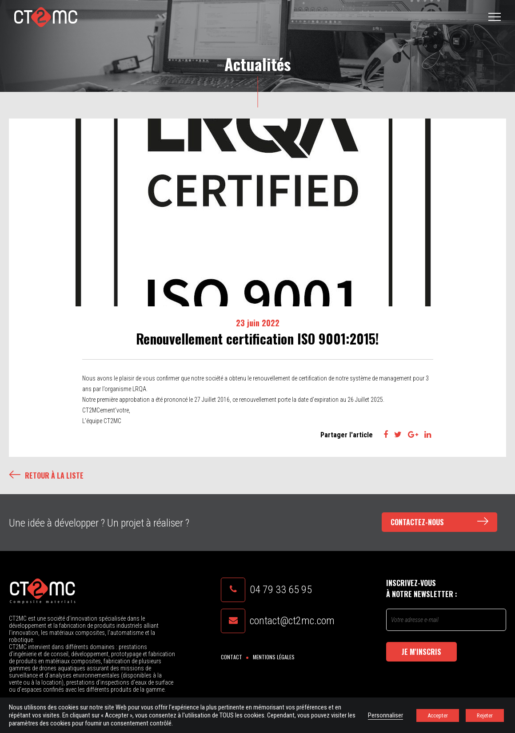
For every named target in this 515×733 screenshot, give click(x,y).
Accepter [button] (437, 715)
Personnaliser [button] (385, 715)
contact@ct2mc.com (292, 620)
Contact (231, 657)
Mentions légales (274, 657)
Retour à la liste (46, 475)
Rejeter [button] (485, 715)
